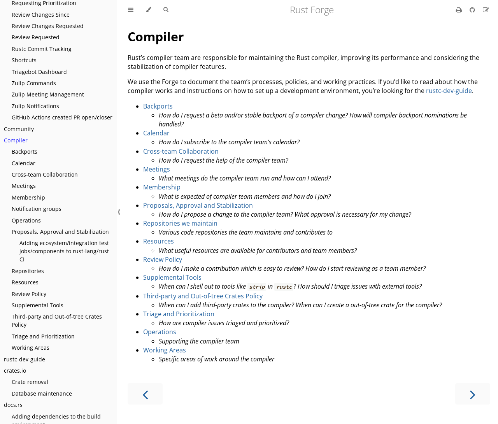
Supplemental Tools (37, 305)
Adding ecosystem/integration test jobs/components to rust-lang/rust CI (64, 251)
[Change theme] (148, 9)
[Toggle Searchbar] (165, 9)
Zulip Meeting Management (48, 94)
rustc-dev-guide (24, 359)
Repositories (28, 271)
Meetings (24, 185)
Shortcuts (24, 60)
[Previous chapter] (145, 394)
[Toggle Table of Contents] (131, 9)
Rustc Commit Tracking (42, 49)
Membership (28, 197)
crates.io (15, 370)
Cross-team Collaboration (45, 174)
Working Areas (30, 347)
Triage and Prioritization (43, 336)
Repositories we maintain (180, 223)
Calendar (23, 163)
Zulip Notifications (35, 106)
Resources (25, 282)
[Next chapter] (472, 394)
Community (19, 129)
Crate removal (30, 381)
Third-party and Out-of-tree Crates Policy (57, 320)
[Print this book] (459, 9)
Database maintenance (42, 393)
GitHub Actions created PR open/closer (62, 117)
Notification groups (36, 208)
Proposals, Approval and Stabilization (60, 231)
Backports (24, 151)
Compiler (16, 140)
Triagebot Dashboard (39, 71)
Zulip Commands (34, 83)
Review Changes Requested (48, 26)
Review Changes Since (41, 14)
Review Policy (29, 294)
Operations (26, 220)
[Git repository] (473, 9)
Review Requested (36, 37)
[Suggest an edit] (486, 9)
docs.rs (13, 404)
